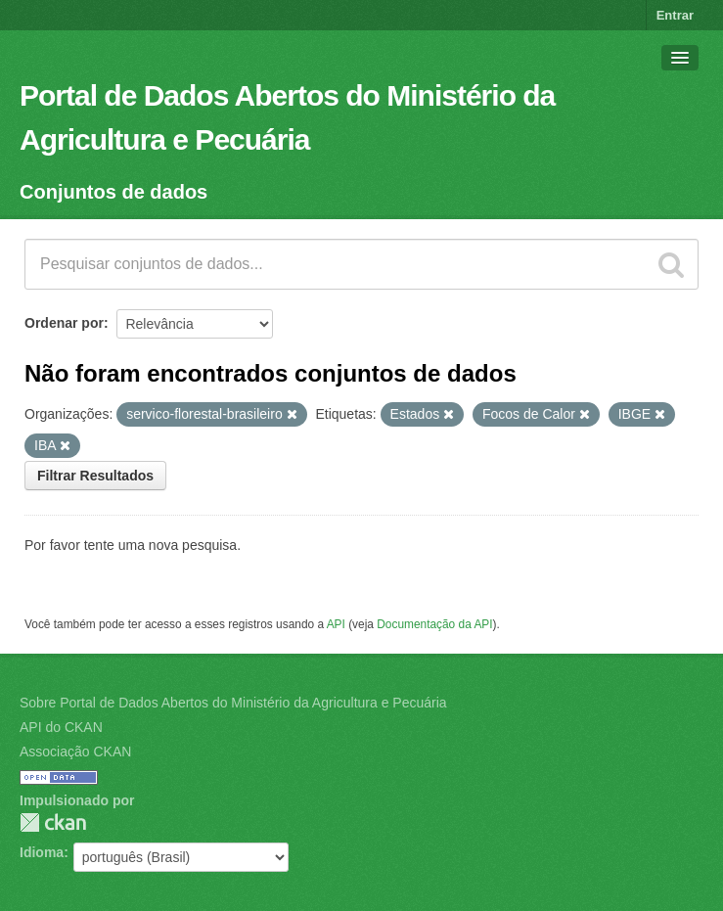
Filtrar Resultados (95, 475)
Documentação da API (434, 624)
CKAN (53, 822)
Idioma (42, 852)
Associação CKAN (75, 751)
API (336, 624)
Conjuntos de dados (113, 192)
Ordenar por (64, 323)
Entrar (675, 15)
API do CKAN (61, 727)
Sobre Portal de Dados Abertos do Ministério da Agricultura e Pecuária (233, 702)
